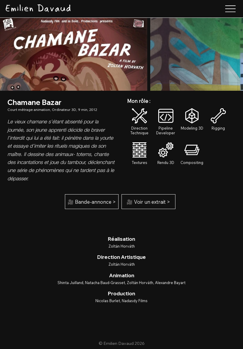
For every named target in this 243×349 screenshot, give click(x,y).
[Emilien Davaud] (38, 9)
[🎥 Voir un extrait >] (148, 201)
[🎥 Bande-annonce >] (92, 201)
